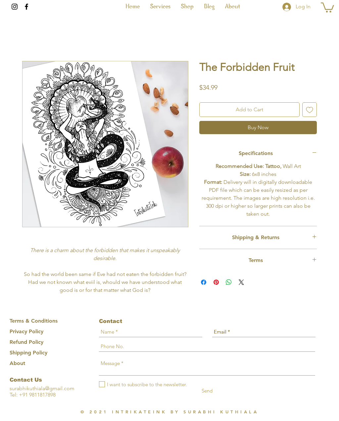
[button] (160, 6)
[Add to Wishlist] (309, 109)
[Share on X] (241, 282)
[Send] (207, 390)
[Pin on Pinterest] (216, 282)
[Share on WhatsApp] (229, 282)
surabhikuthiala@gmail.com (42, 388)
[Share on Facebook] (204, 282)
